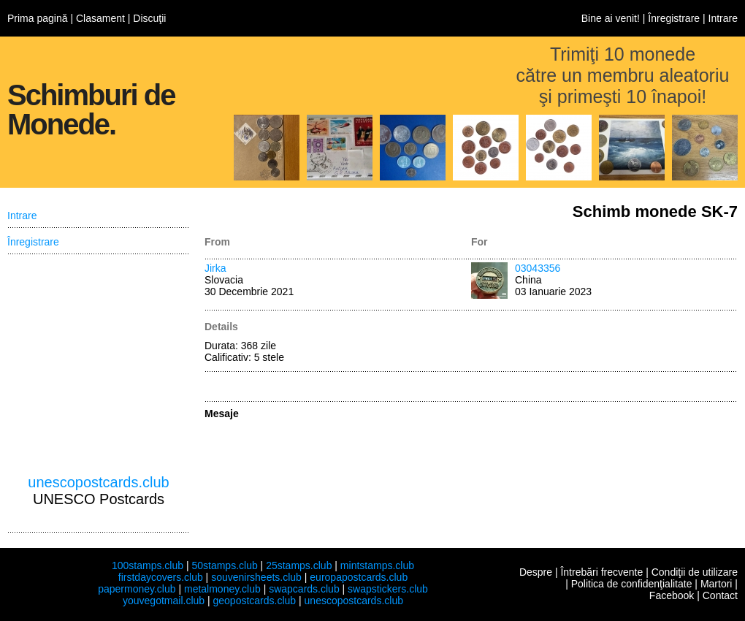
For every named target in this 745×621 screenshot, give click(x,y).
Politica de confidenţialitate (631, 584)
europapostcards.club (359, 577)
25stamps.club (299, 565)
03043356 (537, 268)
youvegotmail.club (164, 600)
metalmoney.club (222, 589)
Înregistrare (674, 18)
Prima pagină (37, 18)
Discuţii (149, 18)
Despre (535, 572)
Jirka (215, 268)
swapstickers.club (388, 589)
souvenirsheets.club (256, 577)
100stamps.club (147, 565)
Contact (720, 595)
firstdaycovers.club (160, 577)
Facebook (671, 595)
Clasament (100, 18)
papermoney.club (136, 589)
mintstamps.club (377, 565)
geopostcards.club (255, 600)
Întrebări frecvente (601, 572)
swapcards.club (304, 589)
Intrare (723, 18)
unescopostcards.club (98, 482)
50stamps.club (224, 565)
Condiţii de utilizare (695, 572)
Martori (716, 584)
